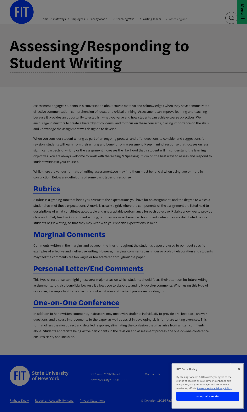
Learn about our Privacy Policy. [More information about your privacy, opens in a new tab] (214, 388)
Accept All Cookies (208, 396)
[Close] (239, 369)
